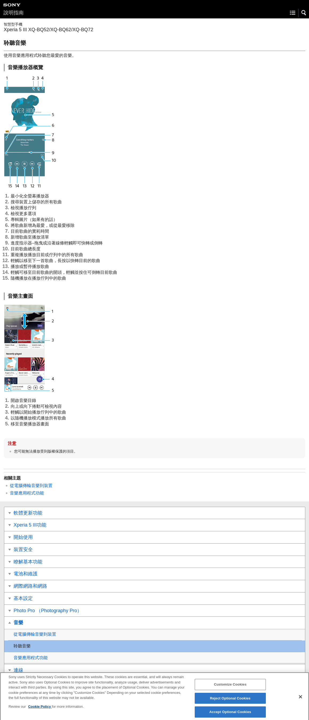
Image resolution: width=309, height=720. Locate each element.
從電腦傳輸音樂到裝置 (31, 485)
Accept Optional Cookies (230, 714)
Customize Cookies (230, 687)
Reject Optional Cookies (230, 701)
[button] (304, 13)
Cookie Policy (40, 709)
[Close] (300, 699)
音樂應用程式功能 (27, 493)
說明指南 (13, 12)
